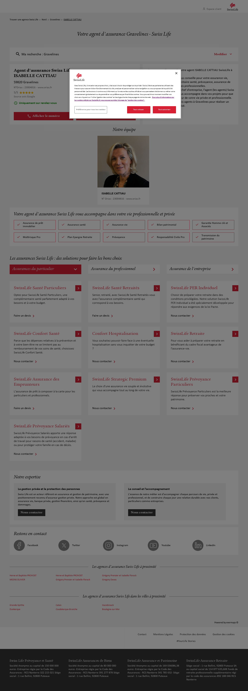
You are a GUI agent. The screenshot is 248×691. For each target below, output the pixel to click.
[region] (125, 94)
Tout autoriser (164, 110)
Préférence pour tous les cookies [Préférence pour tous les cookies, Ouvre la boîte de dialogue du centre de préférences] (90, 110)
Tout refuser (138, 110)
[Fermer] (176, 73)
